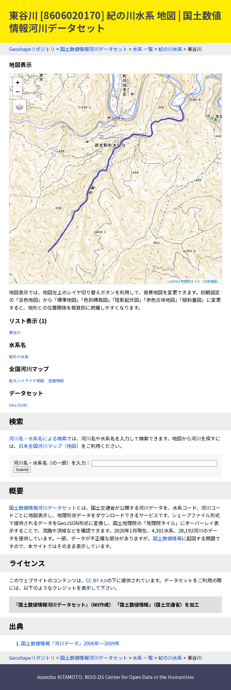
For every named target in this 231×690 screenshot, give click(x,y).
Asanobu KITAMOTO (59, 676)
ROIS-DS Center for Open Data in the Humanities (139, 676)
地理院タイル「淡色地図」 (200, 281)
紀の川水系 (170, 48)
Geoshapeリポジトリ (32, 48)
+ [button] (18, 82)
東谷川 (15, 332)
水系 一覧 (143, 48)
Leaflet (173, 281)
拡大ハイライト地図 (26, 380)
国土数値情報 (167, 538)
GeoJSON (18, 405)
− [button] (18, 91)
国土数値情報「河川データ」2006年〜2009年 (70, 643)
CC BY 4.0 (96, 580)
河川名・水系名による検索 (38, 438)
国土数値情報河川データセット (94, 48)
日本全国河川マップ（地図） (50, 445)
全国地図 (56, 380)
